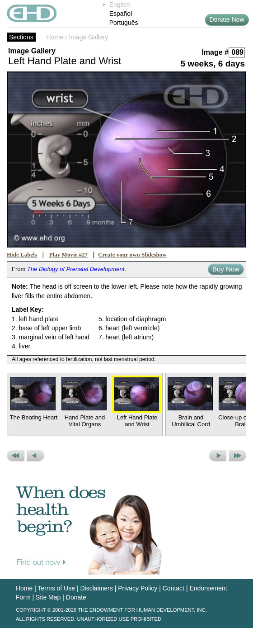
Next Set (237, 455)
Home (55, 37)
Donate (76, 597)
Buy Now (225, 269)
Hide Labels (22, 254)
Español (120, 13)
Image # (215, 52)
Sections (21, 37)
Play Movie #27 (68, 254)
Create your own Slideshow (132, 254)
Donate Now (226, 19)
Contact (173, 588)
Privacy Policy (137, 588)
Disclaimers (96, 588)
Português (123, 22)
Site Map (48, 597)
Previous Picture (35, 455)
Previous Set (15, 455)
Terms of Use (56, 588)
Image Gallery (88, 37)
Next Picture (217, 455)
